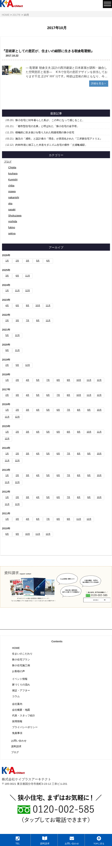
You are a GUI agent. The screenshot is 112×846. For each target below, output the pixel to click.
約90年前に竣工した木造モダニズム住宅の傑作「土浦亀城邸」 (51, 144)
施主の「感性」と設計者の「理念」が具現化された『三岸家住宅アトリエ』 (58, 138)
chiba (11, 185)
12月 (27, 290)
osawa (12, 191)
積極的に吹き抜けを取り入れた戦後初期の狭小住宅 (44, 132)
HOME (16, 648)
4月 (7, 305)
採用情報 (17, 721)
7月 (27, 320)
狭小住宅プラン (21, 659)
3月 (27, 260)
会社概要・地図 (21, 709)
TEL (18, 840)
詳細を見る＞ (98, 83)
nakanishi (13, 197)
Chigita (12, 167)
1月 (7, 260)
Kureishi (13, 179)
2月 (17, 260)
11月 (27, 275)
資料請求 (16, 746)
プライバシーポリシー (25, 727)
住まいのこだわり (22, 653)
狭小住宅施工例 (21, 665)
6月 (48, 260)
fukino (11, 227)
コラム (16, 696)
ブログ (8, 161)
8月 (58, 380)
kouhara (13, 173)
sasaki (12, 209)
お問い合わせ (18, 740)
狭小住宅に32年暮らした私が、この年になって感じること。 (50, 120)
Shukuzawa (14, 215)
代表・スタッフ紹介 (23, 715)
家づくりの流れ (21, 684)
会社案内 (17, 703)
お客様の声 (18, 671)
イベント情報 (19, 678)
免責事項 (17, 733)
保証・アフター (21, 690)
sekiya (12, 233)
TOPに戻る (98, 840)
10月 (37, 305)
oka (10, 203)
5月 (38, 260)
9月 (27, 305)
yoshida (12, 221)
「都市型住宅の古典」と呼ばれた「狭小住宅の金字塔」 (47, 126)
